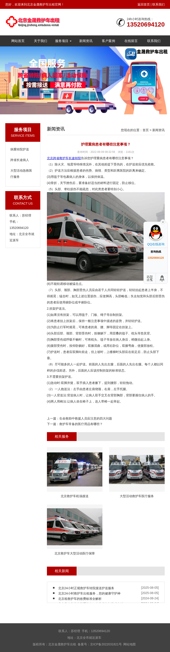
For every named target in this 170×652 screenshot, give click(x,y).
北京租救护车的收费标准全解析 (80, 598)
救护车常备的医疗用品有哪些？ (81, 424)
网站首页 (18, 41)
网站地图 (129, 644)
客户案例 (108, 41)
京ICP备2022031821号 (106, 644)
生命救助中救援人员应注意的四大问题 (85, 418)
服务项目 (63, 41)
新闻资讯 (86, 41)
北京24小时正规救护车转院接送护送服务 (86, 588)
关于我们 (40, 41)
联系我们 (158, 4)
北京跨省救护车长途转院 (64, 158)
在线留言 (131, 41)
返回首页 (143, 4)
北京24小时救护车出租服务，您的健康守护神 (89, 593)
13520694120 (146, 24)
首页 (146, 130)
